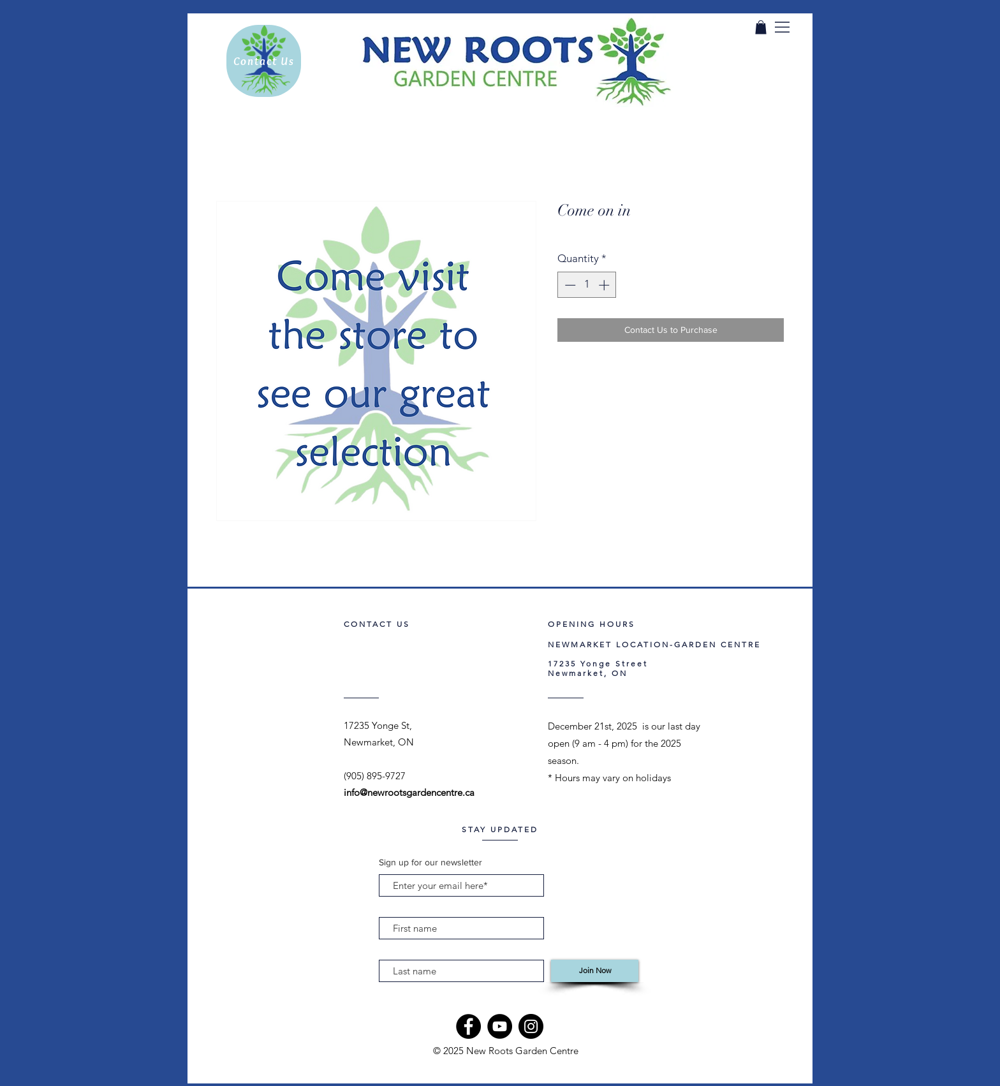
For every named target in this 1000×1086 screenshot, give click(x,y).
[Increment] (605, 285)
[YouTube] (499, 1026)
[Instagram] (530, 1026)
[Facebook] (468, 1026)
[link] (761, 27)
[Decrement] (568, 285)
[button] (782, 27)
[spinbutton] (587, 285)
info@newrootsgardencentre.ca (409, 792)
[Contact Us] (263, 61)
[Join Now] (594, 971)
